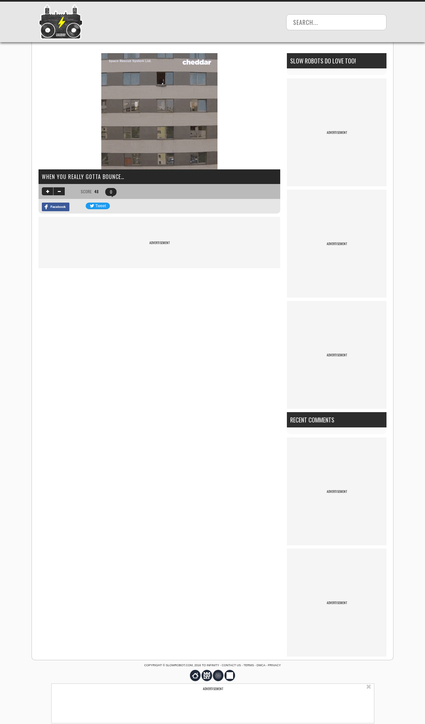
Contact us (231, 665)
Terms (248, 665)
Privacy (274, 665)
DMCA (261, 665)
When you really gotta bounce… (83, 177)
